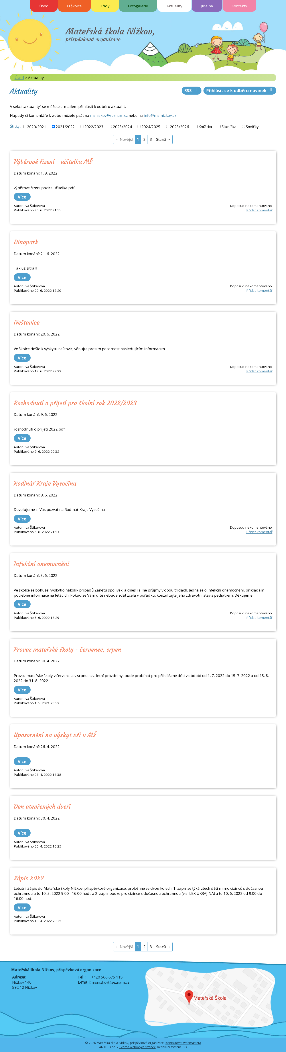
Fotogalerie (138, 5)
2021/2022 (65, 126)
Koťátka (205, 126)
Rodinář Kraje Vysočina (45, 483)
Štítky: (15, 126)
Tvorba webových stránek (137, 1047)
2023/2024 (122, 126)
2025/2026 (179, 126)
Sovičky (252, 126)
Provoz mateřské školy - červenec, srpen (67, 649)
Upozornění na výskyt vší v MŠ (55, 735)
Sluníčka (229, 126)
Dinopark (26, 242)
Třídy (105, 5)
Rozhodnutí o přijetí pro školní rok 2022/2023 (75, 403)
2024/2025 (150, 126)
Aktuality (174, 5)
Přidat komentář (259, 210)
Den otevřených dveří (42, 806)
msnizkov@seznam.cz (109, 115)
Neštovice (26, 322)
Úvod (44, 5)
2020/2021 (36, 126)
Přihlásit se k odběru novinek (240, 90)
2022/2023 (93, 126)
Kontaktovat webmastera (183, 1043)
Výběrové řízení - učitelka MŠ (53, 161)
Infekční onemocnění (41, 564)
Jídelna (207, 5)
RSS (191, 90)
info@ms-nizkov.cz (160, 115)
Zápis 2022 (29, 878)
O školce (74, 5)
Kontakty (239, 5)
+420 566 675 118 (107, 977)
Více (22, 197)
